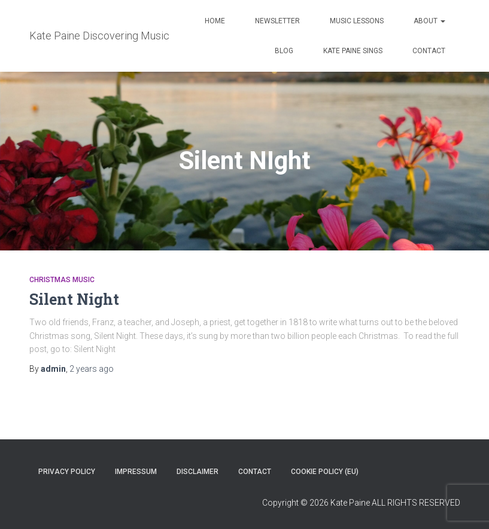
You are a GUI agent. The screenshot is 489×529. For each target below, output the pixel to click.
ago (91, 369)
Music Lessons (357, 21)
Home (215, 21)
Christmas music (62, 280)
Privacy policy (66, 471)
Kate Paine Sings (352, 51)
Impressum (136, 471)
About (429, 21)
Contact (428, 51)
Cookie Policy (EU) (325, 471)
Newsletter (277, 21)
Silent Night (74, 299)
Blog (284, 51)
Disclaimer (197, 471)
